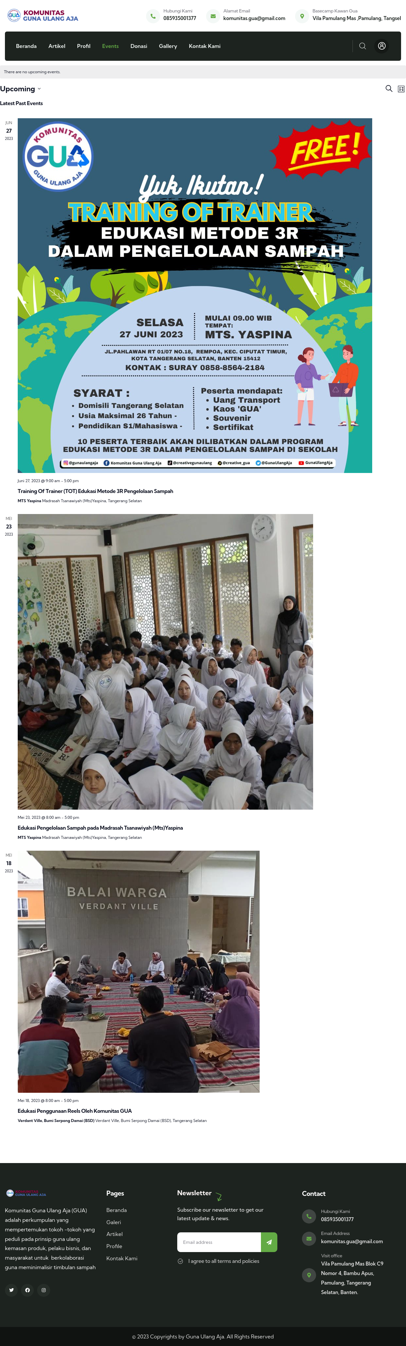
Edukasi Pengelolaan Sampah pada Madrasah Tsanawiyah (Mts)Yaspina (100, 827)
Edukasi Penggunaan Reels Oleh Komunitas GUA (75, 1111)
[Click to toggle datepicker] (20, 88)
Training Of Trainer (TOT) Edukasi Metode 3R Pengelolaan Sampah (95, 491)
